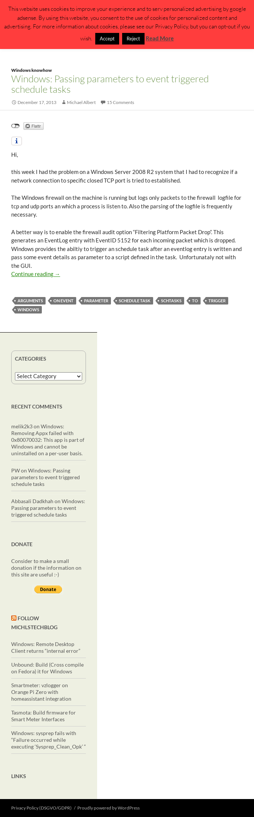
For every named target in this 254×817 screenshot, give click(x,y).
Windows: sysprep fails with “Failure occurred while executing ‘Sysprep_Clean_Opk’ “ (48, 740)
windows (28, 309)
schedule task (135, 300)
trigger (217, 300)
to (195, 300)
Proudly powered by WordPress (108, 808)
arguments (30, 300)
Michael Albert (81, 102)
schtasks (171, 300)
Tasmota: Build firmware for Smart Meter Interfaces (43, 715)
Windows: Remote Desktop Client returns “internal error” (45, 647)
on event (63, 300)
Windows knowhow (31, 70)
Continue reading (35, 273)
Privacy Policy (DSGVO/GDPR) (41, 808)
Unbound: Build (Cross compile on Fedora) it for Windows (47, 667)
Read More (160, 38)
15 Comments (120, 102)
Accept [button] (107, 39)
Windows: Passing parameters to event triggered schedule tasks (110, 84)
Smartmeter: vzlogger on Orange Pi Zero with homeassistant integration (41, 692)
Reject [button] (133, 39)
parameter (96, 300)
